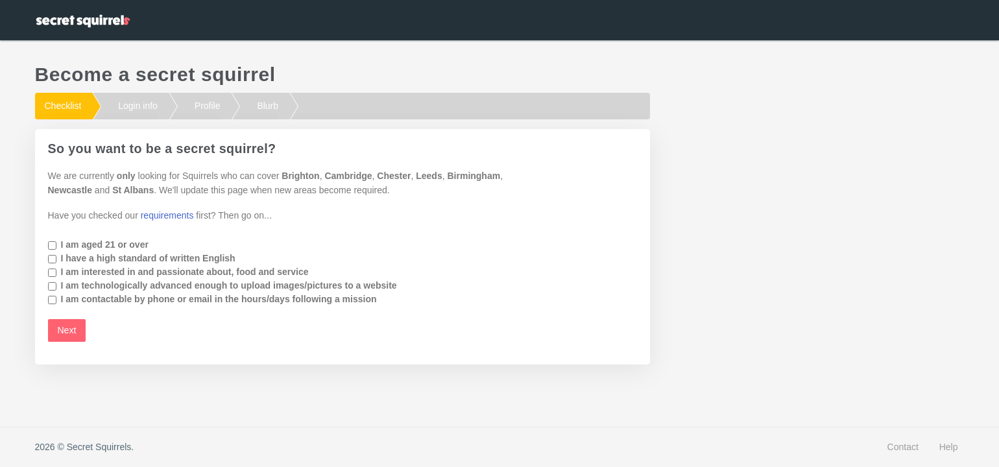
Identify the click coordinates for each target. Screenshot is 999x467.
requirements (167, 215)
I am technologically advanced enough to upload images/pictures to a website (229, 285)
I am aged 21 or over (105, 244)
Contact (903, 447)
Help (948, 447)
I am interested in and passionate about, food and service (185, 272)
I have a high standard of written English (148, 258)
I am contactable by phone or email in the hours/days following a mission (219, 299)
